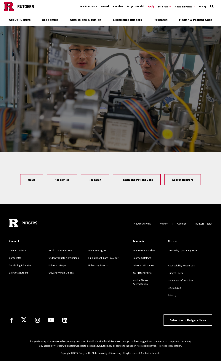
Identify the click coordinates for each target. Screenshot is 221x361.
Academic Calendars (144, 250)
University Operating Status (183, 250)
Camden (118, 6)
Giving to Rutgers (18, 272)
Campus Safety (17, 250)
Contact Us (15, 258)
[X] (24, 320)
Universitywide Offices (61, 272)
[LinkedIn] (64, 320)
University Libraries (143, 265)
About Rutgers (20, 20)
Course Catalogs (142, 258)
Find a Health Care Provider (103, 258)
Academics (50, 20)
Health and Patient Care (137, 180)
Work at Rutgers (97, 250)
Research (161, 20)
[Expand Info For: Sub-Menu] (164, 6)
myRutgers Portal (142, 272)
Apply (151, 6)
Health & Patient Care (195, 20)
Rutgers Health (135, 6)
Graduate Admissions (60, 250)
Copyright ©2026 (69, 353)
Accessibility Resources (181, 265)
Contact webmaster (151, 353)
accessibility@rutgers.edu (99, 345)
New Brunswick (88, 6)
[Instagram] (37, 320)
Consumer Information (180, 280)
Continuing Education (20, 265)
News (31, 180)
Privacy (172, 295)
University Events (98, 265)
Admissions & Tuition (85, 20)
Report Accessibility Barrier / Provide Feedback (152, 345)
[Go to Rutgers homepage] (19, 6)
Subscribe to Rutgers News (188, 320)
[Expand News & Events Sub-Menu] (185, 6)
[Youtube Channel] (51, 320)
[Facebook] (11, 320)
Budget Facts (175, 273)
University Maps (57, 265)
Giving (202, 6)
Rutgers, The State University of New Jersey (100, 353)
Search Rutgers (182, 180)
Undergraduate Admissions (64, 258)
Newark (105, 6)
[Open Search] (212, 6)
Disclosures (174, 288)
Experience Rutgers (127, 20)
